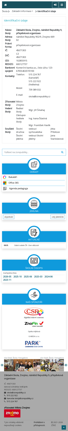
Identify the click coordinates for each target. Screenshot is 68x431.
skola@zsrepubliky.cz (16, 392)
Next (66, 365)
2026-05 (7, 276)
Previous (2, 365)
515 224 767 (12, 401)
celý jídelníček (58, 217)
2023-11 (7, 279)
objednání (8, 217)
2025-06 (28, 276)
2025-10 (17, 276)
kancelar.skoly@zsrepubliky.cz (20, 398)
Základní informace (21, 11)
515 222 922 (12, 395)
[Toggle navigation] (62, 5)
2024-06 (48, 276)
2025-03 (38, 276)
